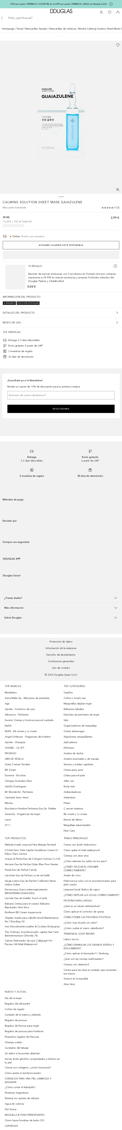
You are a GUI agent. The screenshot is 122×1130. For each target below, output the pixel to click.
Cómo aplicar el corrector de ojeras (84, 911)
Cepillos (68, 692)
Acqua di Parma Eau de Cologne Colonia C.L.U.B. (33, 858)
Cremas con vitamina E (76, 964)
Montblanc (11, 692)
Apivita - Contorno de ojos (20, 709)
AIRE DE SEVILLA (14, 758)
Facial (20, 28)
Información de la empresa (61, 648)
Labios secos (71, 939)
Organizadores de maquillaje (80, 725)
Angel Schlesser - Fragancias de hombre (28, 736)
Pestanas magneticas (17, 1092)
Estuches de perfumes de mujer (82, 714)
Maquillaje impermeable (77, 825)
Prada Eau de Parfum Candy (21, 869)
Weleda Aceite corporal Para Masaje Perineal (30, 844)
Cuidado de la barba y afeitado (23, 1014)
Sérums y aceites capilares (79, 764)
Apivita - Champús (15, 742)
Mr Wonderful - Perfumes (19, 792)
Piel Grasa (10, 1109)
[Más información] (115, 266)
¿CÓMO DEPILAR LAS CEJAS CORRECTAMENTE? (91, 895)
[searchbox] (61, 18)
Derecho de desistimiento (61, 654)
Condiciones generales (61, 661)
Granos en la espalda (76, 978)
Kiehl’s (8, 725)
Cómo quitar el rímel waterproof (82, 850)
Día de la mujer (13, 998)
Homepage (8, 28)
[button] (61, 598)
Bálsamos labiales (74, 709)
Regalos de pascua (16, 1020)
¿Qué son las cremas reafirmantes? (84, 959)
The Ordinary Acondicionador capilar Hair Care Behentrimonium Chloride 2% (32, 934)
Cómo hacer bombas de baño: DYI (24, 1120)
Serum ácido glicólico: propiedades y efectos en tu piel (32, 1060)
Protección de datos (61, 641)
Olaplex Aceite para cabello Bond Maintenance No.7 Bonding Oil (32, 919)
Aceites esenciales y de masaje (81, 758)
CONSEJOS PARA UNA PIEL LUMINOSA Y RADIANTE (28, 1080)
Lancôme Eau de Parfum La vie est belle (27, 875)
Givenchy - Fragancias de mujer (22, 814)
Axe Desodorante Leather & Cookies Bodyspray (32, 926)
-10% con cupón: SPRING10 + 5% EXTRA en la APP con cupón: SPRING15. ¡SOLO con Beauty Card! (58, 4)
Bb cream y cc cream (75, 814)
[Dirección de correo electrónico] (61, 395)
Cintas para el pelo (74, 775)
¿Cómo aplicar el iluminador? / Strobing (86, 953)
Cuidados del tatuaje (17, 1047)
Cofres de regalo (14, 1009)
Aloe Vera (69, 984)
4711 (7, 825)
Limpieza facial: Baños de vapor (82, 889)
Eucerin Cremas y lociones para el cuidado (29, 720)
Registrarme (61, 409)
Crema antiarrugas (74, 731)
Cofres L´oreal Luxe (75, 698)
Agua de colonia (14, 1103)
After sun (69, 781)
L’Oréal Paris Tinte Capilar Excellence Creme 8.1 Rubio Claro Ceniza (32, 852)
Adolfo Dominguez (15, 786)
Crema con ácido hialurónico (80, 844)
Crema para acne (73, 769)
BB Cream (10, 769)
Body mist (69, 786)
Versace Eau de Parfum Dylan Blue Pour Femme (31, 864)
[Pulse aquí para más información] (111, 4)
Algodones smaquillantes (78, 736)
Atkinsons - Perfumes (17, 714)
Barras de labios (73, 819)
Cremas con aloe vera (76, 855)
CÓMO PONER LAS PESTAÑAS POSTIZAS (87, 917)
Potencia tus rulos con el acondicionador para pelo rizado (90, 882)
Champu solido (13, 1042)
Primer (67, 803)
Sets (66, 720)
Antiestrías (70, 797)
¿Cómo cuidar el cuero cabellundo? (84, 928)
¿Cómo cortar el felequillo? (20, 1087)
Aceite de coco (72, 875)
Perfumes (69, 747)
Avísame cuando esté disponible (61, 245)
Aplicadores (70, 742)
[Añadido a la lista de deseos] (118, 45)
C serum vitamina (73, 808)
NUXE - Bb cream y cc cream (21, 731)
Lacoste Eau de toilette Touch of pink (26, 898)
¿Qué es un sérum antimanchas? (82, 906)
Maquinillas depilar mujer (78, 703)
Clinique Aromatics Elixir (18, 781)
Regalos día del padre (17, 1003)
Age (7, 703)
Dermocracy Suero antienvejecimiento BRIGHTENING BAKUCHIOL (26, 891)
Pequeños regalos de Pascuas (22, 1036)
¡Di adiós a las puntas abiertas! (22, 1053)
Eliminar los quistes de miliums (22, 1098)
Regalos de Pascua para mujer (22, 1025)
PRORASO (10, 753)
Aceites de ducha (73, 753)
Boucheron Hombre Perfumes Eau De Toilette (30, 808)
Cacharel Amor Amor (17, 797)
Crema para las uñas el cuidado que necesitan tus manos (90, 972)
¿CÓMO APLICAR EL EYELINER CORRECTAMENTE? (81, 868)
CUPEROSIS (11, 1125)
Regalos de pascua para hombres (24, 1031)
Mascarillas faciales (36, 28)
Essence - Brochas (15, 775)
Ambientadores (72, 792)
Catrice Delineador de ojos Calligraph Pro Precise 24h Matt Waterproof (28, 942)
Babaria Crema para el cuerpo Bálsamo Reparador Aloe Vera (27, 905)
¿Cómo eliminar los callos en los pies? (85, 861)
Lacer (8, 819)
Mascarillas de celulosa (63, 28)
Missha (9, 803)
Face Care (69, 830)
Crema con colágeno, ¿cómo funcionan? (28, 1067)
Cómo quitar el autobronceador (23, 1073)
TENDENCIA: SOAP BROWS (79, 933)
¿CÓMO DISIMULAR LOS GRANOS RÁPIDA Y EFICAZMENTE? (89, 946)
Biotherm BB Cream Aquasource (23, 912)
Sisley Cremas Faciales (17, 764)
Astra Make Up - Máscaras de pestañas (27, 698)
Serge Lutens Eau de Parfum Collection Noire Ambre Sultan (30, 882)
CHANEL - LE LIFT (14, 747)
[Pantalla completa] (118, 190)
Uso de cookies (61, 667)
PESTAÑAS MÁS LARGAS (78, 900)
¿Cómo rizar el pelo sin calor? (80, 922)
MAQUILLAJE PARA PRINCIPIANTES (25, 1114)
